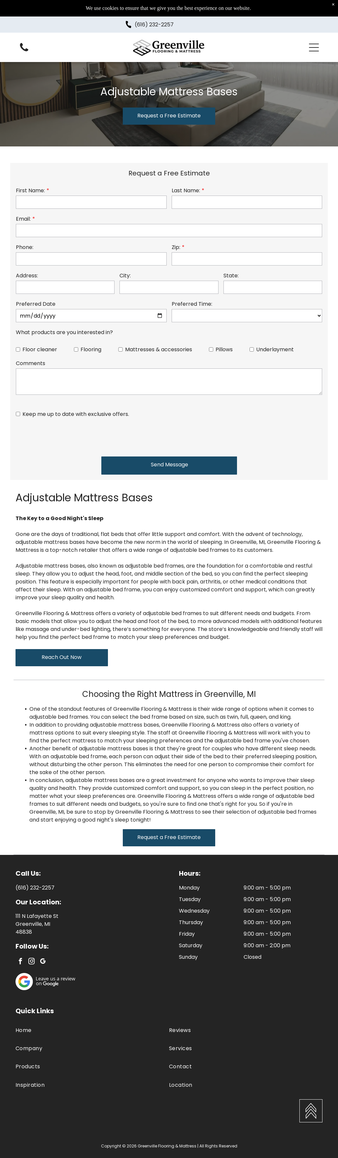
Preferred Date (35, 304)
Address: (27, 275)
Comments (30, 363)
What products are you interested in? (64, 332)
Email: (23, 219)
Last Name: (186, 190)
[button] (314, 47)
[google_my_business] (43, 962)
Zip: (176, 247)
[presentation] (66, 437)
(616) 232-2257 (154, 24)
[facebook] (20, 962)
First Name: (30, 190)
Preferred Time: (192, 304)
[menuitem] (92, 1030)
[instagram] (31, 962)
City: (125, 275)
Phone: (24, 247)
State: (231, 275)
